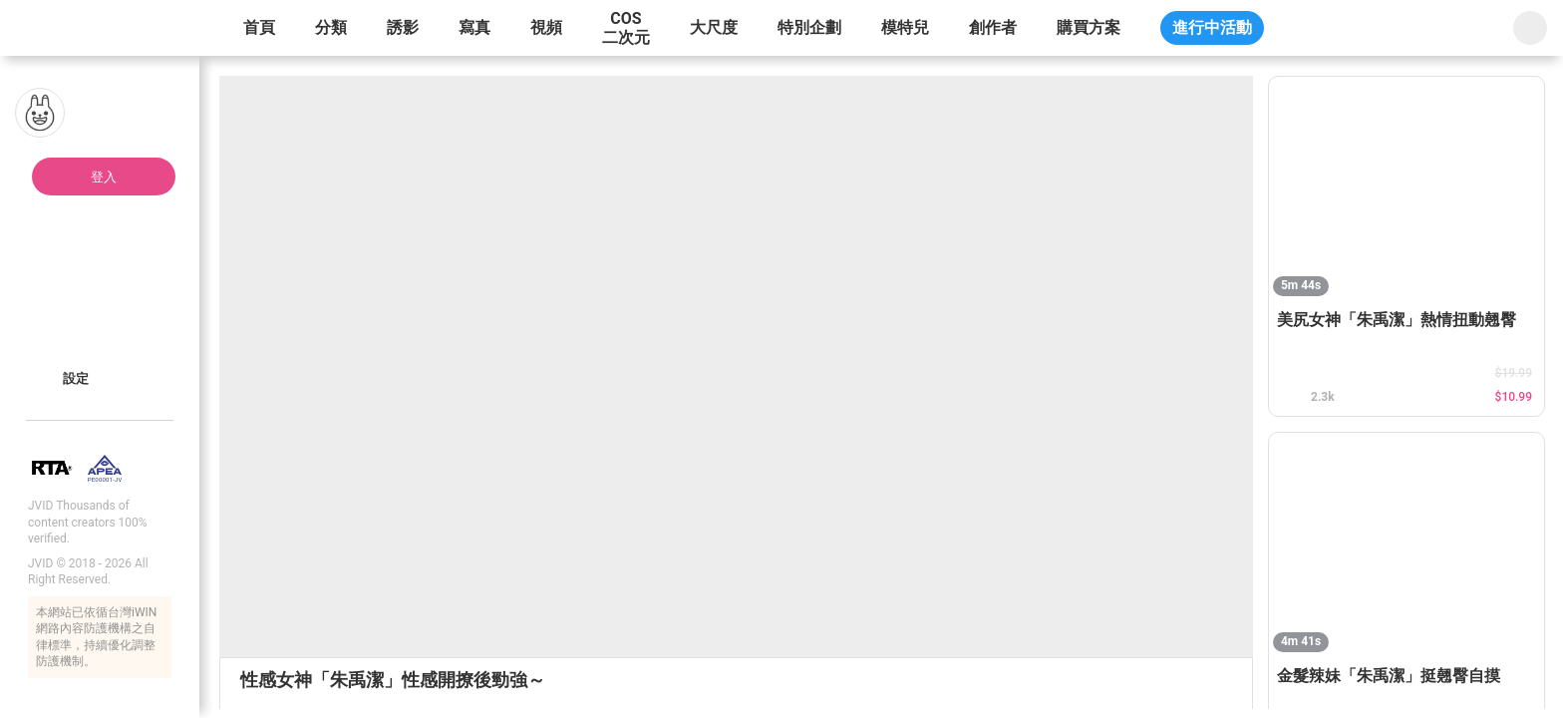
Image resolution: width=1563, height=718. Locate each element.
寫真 (474, 27)
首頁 (259, 27)
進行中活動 (1212, 27)
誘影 (403, 27)
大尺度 (714, 27)
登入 (104, 177)
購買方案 (1088, 27)
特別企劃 (809, 27)
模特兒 (905, 27)
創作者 (993, 27)
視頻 (546, 27)
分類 (331, 27)
